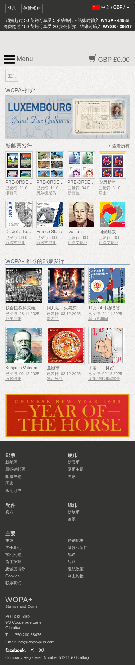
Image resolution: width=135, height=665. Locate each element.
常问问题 (13, 554)
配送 (72, 554)
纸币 (73, 505)
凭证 (72, 561)
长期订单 (13, 490)
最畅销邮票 (15, 469)
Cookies (12, 576)
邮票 (10, 455)
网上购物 (76, 576)
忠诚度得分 (15, 569)
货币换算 (13, 561)
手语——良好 (101, 367)
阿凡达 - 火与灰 (62, 307)
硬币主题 (76, 469)
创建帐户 (32, 8)
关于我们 (13, 547)
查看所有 (121, 145)
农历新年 (107, 182)
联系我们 (13, 583)
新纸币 (74, 512)
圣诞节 (53, 367)
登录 (12, 8)
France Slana (49, 231)
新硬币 (74, 462)
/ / (111, 7)
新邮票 (11, 462)
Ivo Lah (75, 231)
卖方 (9, 512)
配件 (10, 505)
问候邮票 (107, 231)
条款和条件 (77, 547)
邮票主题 (13, 476)
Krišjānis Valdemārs (24, 367)
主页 (9, 540)
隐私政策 (76, 569)
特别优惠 (76, 540)
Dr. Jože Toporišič (22, 231)
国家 (9, 483)
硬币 (73, 455)
